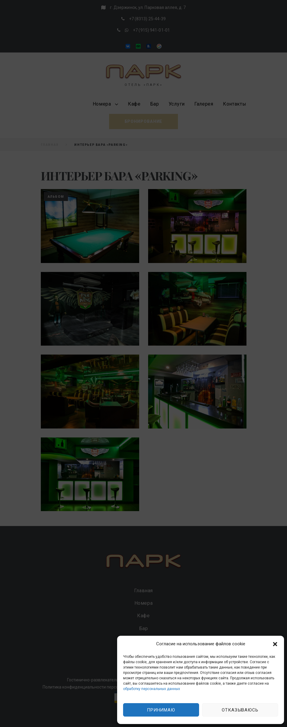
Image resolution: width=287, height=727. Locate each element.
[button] (275, 644)
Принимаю (161, 710)
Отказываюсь (240, 710)
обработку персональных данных (151, 689)
